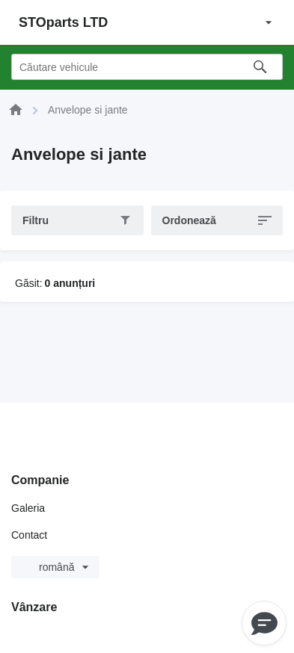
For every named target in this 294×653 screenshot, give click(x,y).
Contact (29, 535)
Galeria (28, 508)
